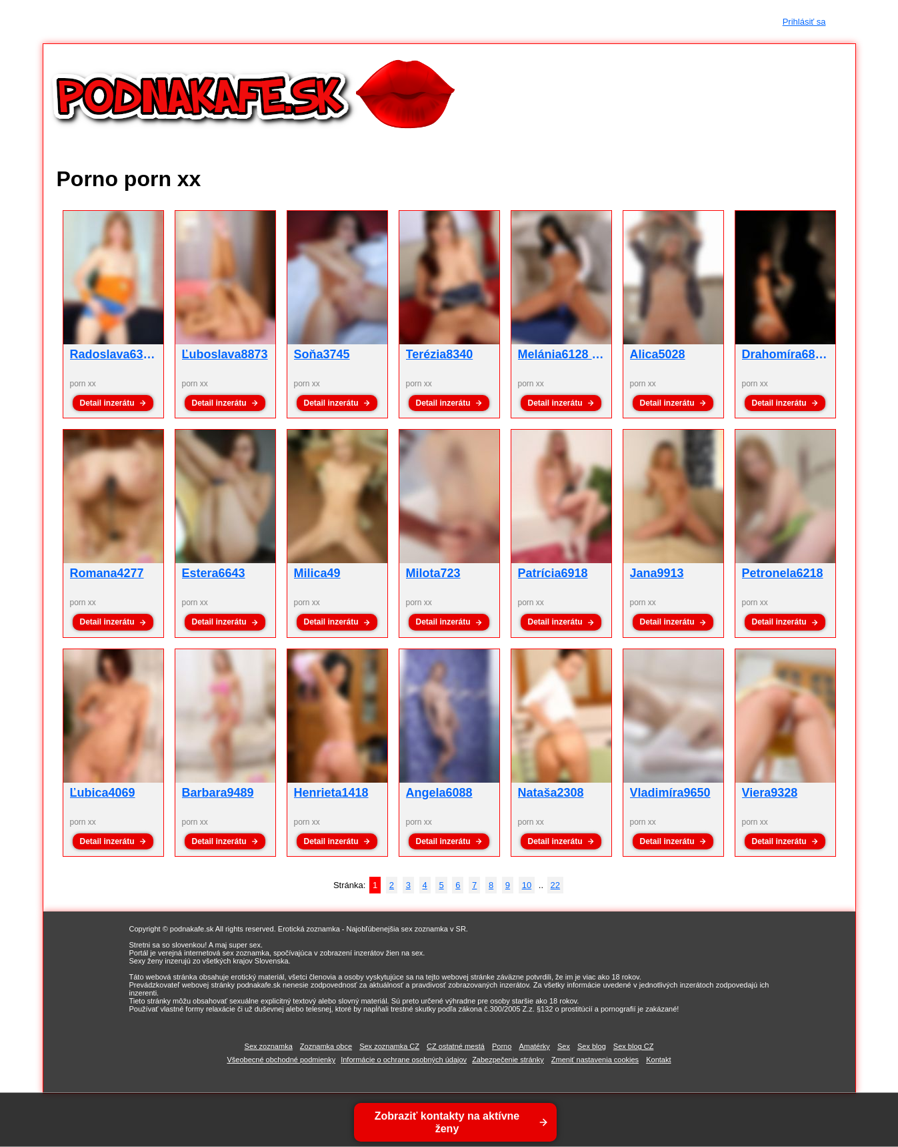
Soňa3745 (322, 354)
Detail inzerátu (106, 403)
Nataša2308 (551, 792)
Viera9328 (770, 792)
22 (555, 885)
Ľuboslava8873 (225, 354)
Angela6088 (439, 792)
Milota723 (433, 573)
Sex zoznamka (269, 1046)
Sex (563, 1046)
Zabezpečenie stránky (508, 1060)
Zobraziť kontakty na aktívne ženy (448, 1122)
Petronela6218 (782, 573)
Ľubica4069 (102, 792)
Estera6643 (213, 573)
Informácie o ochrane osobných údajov (404, 1060)
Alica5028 (657, 354)
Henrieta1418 (331, 792)
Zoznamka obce (326, 1046)
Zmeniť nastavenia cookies (595, 1060)
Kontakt (658, 1060)
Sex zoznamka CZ (389, 1046)
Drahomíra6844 (785, 354)
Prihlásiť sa (804, 22)
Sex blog (591, 1046)
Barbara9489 (218, 792)
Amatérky (534, 1046)
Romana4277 (107, 573)
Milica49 (317, 573)
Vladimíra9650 (670, 792)
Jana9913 (657, 573)
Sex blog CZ (633, 1046)
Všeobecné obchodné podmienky (281, 1060)
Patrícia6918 (553, 573)
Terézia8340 (439, 354)
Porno (501, 1046)
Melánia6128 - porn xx (580, 354)
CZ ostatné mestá (456, 1046)
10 (526, 885)
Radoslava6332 (113, 354)
